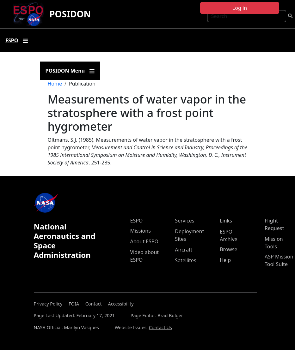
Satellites (185, 260)
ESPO (136, 220)
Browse (228, 249)
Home (55, 83)
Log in (239, 7)
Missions (140, 230)
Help (225, 260)
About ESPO (144, 241)
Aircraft (183, 249)
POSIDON (70, 14)
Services (184, 220)
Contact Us (160, 327)
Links (226, 220)
